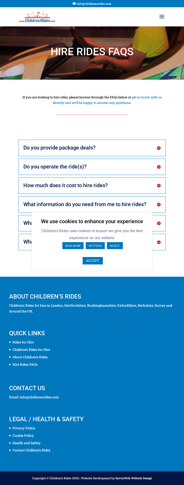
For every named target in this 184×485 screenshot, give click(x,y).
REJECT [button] (115, 245)
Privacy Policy (24, 428)
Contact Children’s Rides (31, 450)
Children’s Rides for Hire (31, 349)
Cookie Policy (23, 435)
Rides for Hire (23, 342)
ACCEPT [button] (92, 260)
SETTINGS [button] (95, 245)
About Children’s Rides (30, 357)
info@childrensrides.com (39, 397)
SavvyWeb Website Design (133, 478)
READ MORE (73, 245)
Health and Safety (27, 443)
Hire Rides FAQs (25, 364)
